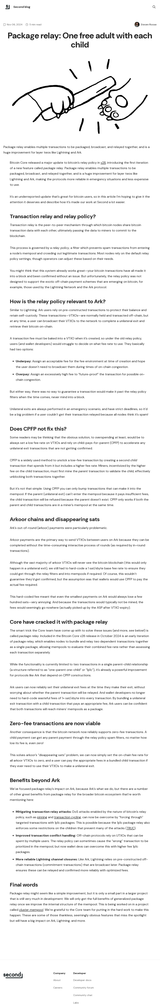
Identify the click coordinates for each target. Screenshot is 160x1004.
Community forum (83, 987)
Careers (57, 987)
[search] (154, 6)
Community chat (82, 995)
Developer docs (82, 980)
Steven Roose (149, 24)
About (57, 980)
